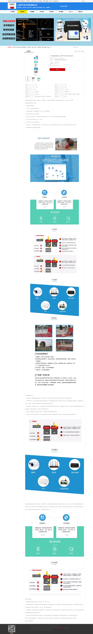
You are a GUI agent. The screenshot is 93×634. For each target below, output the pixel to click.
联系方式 (80, 11)
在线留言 (57, 69)
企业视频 (32, 11)
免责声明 (41, 629)
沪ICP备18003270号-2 (51, 627)
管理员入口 (45, 629)
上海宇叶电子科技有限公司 (59, 627)
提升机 (65, 59)
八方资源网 (38, 629)
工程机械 (56, 59)
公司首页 (13, 11)
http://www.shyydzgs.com (29, 620)
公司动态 (51, 11)
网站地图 (48, 629)
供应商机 (22, 11)
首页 (79, 51)
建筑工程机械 (60, 59)
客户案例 (61, 11)
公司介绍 (42, 11)
